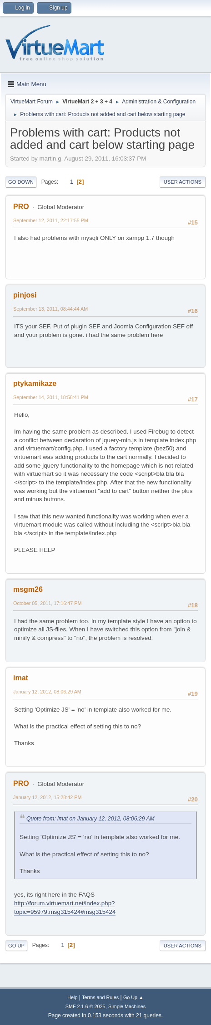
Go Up (16, 945)
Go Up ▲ (133, 997)
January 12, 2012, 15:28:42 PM (47, 797)
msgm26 (28, 589)
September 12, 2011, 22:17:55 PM (50, 220)
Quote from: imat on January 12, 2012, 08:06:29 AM (90, 818)
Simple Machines (127, 1006)
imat (20, 678)
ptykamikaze (34, 383)
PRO (21, 206)
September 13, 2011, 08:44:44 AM (50, 309)
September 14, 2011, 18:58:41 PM (50, 397)
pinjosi (25, 295)
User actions (182, 182)
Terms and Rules (100, 997)
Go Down (21, 182)
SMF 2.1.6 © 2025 (85, 1006)
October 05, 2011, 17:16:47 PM (47, 603)
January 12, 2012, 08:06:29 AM (47, 691)
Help (72, 997)
